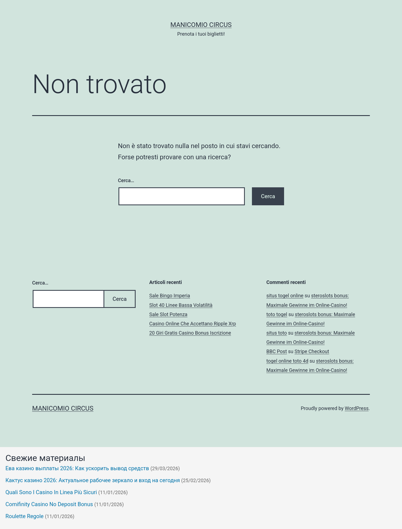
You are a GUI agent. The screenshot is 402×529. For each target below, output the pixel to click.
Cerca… (126, 180)
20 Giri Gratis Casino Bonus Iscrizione (190, 333)
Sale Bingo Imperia (169, 295)
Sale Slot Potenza (168, 314)
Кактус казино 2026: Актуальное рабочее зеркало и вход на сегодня (92, 480)
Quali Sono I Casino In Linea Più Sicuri (51, 492)
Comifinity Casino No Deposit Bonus (49, 504)
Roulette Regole (24, 516)
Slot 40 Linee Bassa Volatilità (180, 305)
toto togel (276, 314)
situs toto (276, 333)
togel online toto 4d (287, 361)
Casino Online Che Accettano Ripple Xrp (192, 323)
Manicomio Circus (201, 25)
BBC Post (276, 351)
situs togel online (284, 295)
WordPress (356, 408)
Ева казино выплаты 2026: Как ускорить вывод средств (77, 468)
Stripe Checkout (311, 351)
